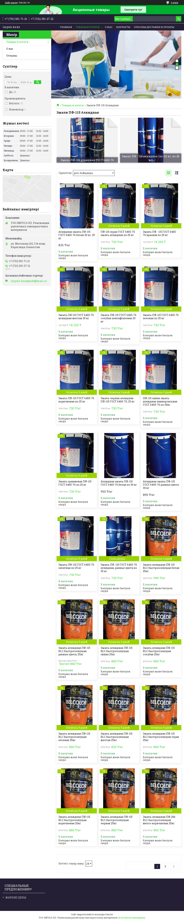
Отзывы (11, 55)
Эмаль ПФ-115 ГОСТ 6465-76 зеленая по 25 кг (161, 316)
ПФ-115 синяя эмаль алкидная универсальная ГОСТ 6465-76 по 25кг (160, 401)
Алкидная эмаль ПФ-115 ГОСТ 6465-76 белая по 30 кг (119, 483)
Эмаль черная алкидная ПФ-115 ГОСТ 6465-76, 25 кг (118, 400)
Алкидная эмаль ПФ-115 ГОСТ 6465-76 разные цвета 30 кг (161, 485)
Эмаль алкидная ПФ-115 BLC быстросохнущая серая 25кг (161, 737)
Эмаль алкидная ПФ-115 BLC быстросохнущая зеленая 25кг (74, 737)
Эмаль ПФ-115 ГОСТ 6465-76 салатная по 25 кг (76, 566)
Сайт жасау (11, 2)
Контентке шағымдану (132, 917)
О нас (108, 27)
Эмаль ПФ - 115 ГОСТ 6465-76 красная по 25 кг (160, 233)
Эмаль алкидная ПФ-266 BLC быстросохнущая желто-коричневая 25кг (159, 820)
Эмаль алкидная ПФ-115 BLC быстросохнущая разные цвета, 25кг (74, 651)
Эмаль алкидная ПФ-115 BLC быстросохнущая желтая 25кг (116, 737)
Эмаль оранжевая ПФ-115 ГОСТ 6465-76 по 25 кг (74, 483)
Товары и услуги (88, 27)
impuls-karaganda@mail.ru (29, 281)
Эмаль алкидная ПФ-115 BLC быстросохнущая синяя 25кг (116, 651)
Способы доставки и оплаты (154, 27)
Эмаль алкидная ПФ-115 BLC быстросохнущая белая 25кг (161, 568)
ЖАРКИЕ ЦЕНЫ (15, 897)
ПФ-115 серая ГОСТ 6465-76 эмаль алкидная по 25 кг (118, 233)
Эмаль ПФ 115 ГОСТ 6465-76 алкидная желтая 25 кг (76, 316)
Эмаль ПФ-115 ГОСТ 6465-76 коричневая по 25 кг (76, 400)
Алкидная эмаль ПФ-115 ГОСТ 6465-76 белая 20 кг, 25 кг (76, 235)
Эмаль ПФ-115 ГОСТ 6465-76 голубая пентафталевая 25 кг (118, 318)
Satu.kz (109, 914)
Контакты (123, 27)
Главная (66, 27)
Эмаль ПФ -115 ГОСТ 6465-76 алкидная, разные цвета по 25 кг (119, 568)
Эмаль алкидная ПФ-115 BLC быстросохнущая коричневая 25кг (74, 820)
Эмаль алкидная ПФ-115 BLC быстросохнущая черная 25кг (116, 820)
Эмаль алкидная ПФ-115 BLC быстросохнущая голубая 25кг (159, 651)
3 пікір (174, 2)
